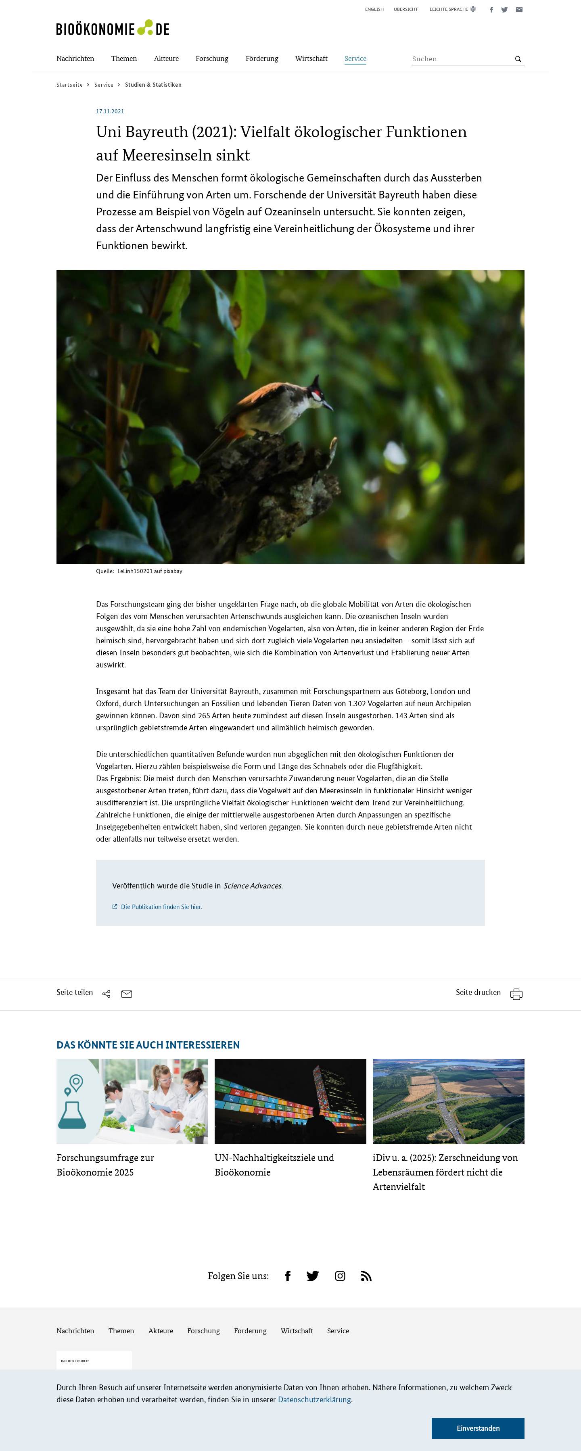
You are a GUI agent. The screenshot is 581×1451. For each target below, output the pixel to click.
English (374, 9)
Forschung (203, 1330)
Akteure (160, 1330)
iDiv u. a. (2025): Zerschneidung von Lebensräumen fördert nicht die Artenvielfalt (445, 1172)
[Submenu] (75, 59)
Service (338, 1330)
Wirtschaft (297, 1330)
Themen (121, 1330)
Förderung (250, 1330)
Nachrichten (75, 1330)
